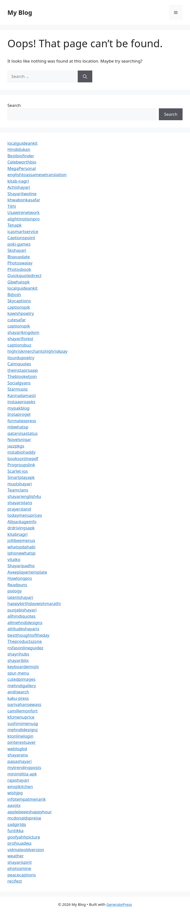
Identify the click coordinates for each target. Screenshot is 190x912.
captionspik (18, 307)
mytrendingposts (24, 767)
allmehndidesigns (24, 622)
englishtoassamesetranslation (37, 174)
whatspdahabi (21, 547)
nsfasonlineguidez (25, 648)
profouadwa (19, 843)
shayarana (17, 755)
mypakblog (18, 408)
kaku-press (18, 698)
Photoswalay (19, 263)
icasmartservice (22, 231)
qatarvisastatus (22, 433)
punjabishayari (22, 610)
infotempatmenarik (26, 799)
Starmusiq (17, 389)
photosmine (19, 868)
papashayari (19, 761)
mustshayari (19, 484)
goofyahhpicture (23, 837)
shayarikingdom (23, 332)
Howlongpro (19, 578)
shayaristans (19, 502)
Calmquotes (19, 364)
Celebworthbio (21, 162)
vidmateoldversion (25, 849)
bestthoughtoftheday (28, 635)
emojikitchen (20, 786)
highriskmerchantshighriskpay (37, 351)
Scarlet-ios (17, 471)
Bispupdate (18, 256)
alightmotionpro (23, 219)
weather (15, 856)
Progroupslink (21, 465)
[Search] (85, 76)
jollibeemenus (21, 540)
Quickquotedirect (24, 275)
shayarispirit (19, 862)
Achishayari (18, 187)
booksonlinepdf (22, 458)
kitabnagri (17, 534)
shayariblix (18, 660)
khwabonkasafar (23, 200)
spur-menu (18, 673)
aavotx (14, 805)
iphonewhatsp (21, 553)
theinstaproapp (22, 370)
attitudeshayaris (23, 628)
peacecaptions (21, 875)
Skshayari (16, 250)
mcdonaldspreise (24, 818)
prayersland (19, 509)
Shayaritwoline (22, 193)
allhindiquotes (21, 616)
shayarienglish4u (24, 496)
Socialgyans (18, 383)
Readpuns (17, 584)
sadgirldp (16, 824)
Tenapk (14, 225)
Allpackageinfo (21, 521)
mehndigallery (21, 685)
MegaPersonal (21, 168)
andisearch (18, 692)
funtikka (15, 830)
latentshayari (20, 597)
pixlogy (14, 591)
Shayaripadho (21, 565)
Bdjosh (14, 294)
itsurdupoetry (20, 357)
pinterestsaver (21, 742)
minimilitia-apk (22, 774)
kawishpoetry (20, 313)
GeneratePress (119, 904)
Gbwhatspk (18, 282)
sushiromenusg (22, 723)
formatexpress (21, 420)
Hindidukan (18, 149)
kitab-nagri (18, 181)
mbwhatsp (17, 427)
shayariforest (20, 338)
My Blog (19, 12)
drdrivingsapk (21, 528)
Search (14, 105)
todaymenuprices (24, 515)
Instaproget (19, 414)
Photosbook (19, 269)
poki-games (18, 244)
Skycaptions (19, 301)
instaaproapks (21, 401)
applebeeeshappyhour (29, 812)
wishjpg (15, 792)
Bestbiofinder (20, 156)
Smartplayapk (21, 477)
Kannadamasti (21, 395)
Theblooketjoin (22, 376)
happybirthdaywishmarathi (34, 603)
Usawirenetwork (23, 212)
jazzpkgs (15, 446)
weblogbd (17, 748)
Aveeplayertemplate (27, 572)
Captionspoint (21, 237)
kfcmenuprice (20, 717)
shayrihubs (18, 654)
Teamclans (17, 490)
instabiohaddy (21, 452)
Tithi (11, 206)
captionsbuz (19, 345)
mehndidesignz (22, 729)
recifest (14, 881)
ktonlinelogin (20, 736)
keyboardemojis (23, 666)
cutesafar (16, 320)
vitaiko (13, 559)
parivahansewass (24, 704)
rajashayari (18, 780)
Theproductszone (24, 641)
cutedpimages (21, 679)
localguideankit (22, 143)
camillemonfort (22, 711)
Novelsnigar (19, 439)
